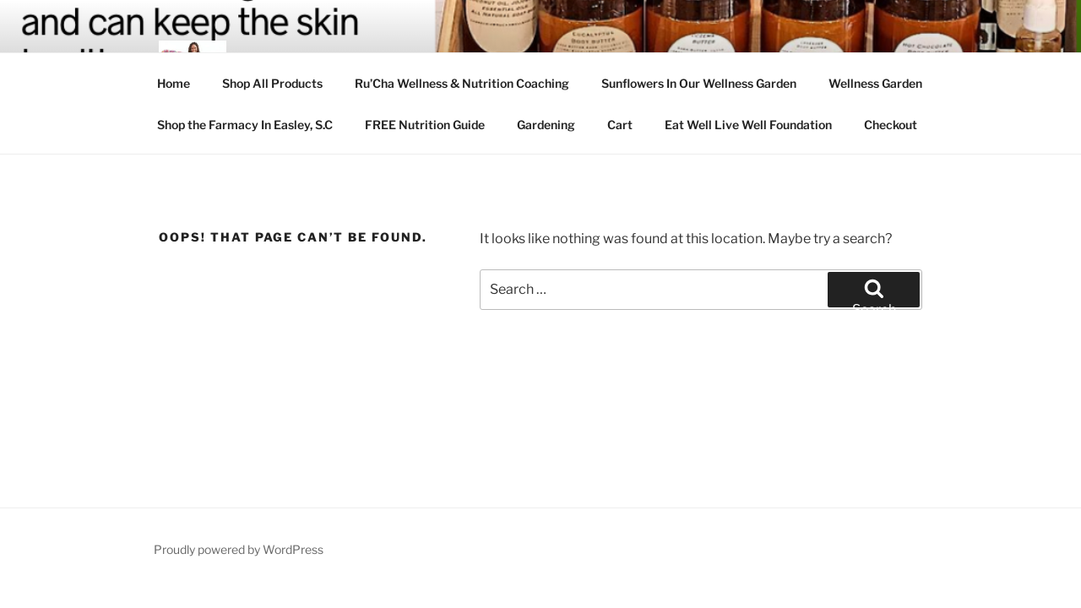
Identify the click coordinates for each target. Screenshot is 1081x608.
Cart (620, 124)
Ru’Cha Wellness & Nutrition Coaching (462, 83)
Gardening (546, 124)
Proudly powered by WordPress (238, 549)
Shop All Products (272, 83)
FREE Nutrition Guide (425, 124)
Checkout (890, 124)
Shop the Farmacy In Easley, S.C (245, 124)
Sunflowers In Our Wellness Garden (698, 83)
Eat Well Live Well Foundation (748, 124)
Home (173, 83)
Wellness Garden (875, 83)
